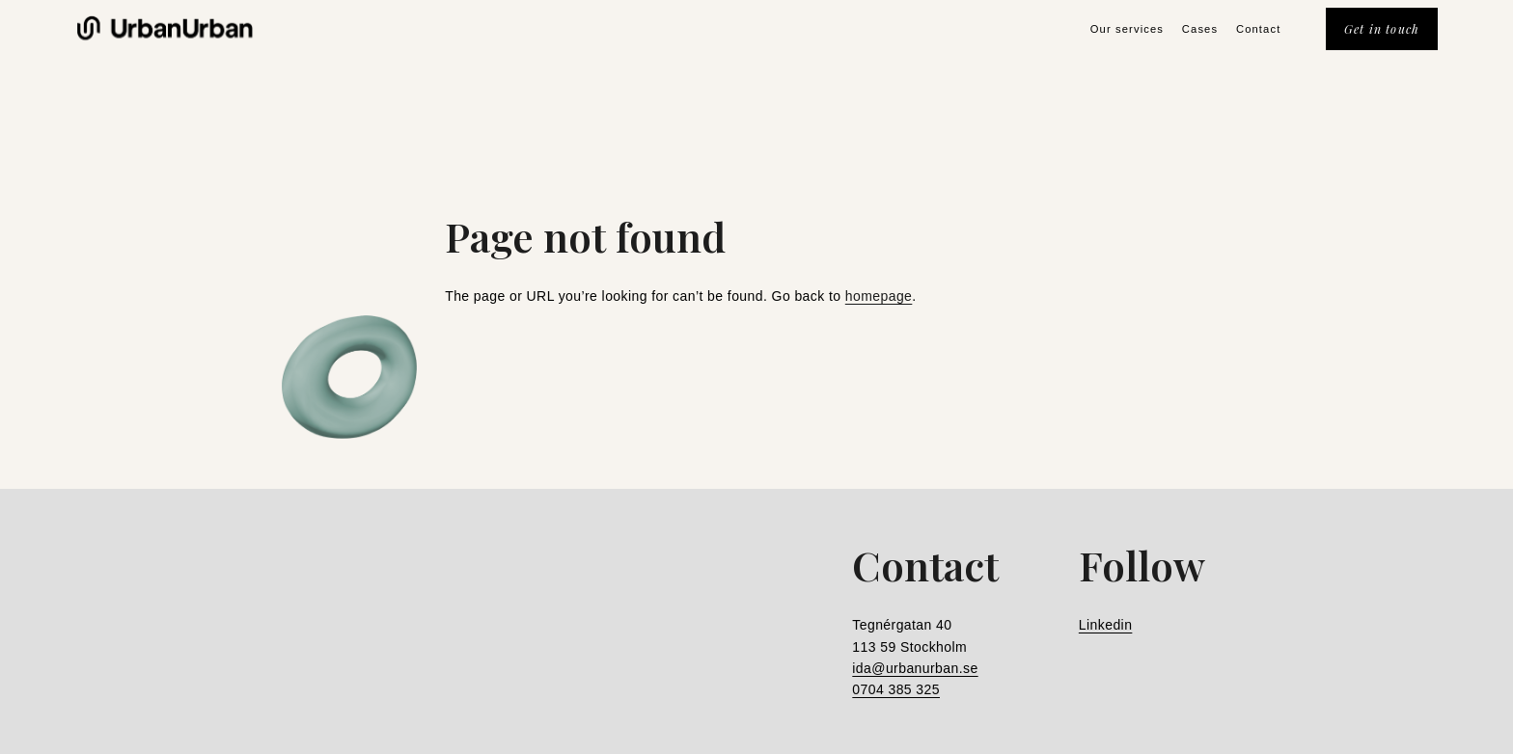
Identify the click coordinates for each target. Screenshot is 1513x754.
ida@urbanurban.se (914, 668)
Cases (1200, 29)
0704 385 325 (896, 689)
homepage (879, 296)
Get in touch (1382, 29)
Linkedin (1106, 625)
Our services (1127, 29)
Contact (1258, 29)
